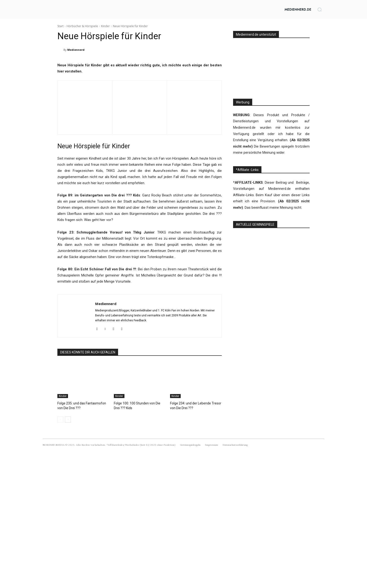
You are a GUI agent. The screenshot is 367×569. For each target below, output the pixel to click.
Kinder (105, 26)
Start (60, 26)
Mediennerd (76, 49)
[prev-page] (60, 531)
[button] (319, 9)
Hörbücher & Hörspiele (82, 26)
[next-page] (68, 531)
